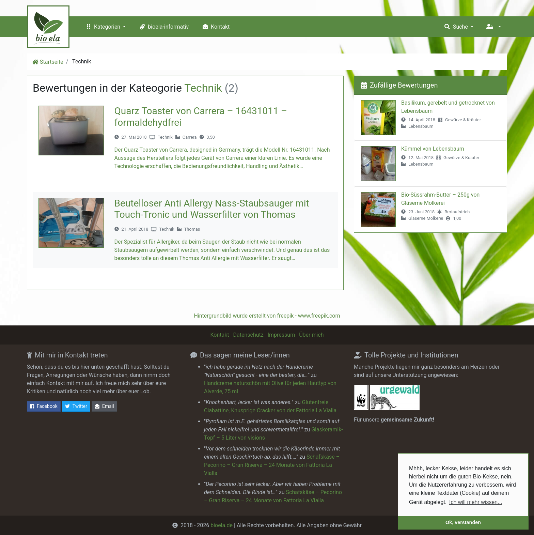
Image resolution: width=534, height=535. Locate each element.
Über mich (311, 335)
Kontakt (215, 26)
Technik (165, 137)
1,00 (457, 218)
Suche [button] (456, 26)
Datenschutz (248, 335)
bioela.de (221, 525)
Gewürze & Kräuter (463, 119)
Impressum (281, 335)
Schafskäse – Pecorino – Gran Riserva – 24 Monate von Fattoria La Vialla (272, 465)
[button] (493, 26)
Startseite (51, 62)
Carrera (190, 137)
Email (104, 406)
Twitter (76, 406)
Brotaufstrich (457, 211)
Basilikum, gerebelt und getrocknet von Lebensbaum (448, 107)
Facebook (44, 406)
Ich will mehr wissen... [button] (475, 502)
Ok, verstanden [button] (463, 522)
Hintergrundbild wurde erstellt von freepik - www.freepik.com (267, 315)
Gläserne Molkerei (425, 218)
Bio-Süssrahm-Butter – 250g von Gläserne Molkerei (440, 199)
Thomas (192, 229)
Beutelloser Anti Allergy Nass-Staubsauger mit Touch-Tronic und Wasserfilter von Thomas (211, 209)
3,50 (211, 137)
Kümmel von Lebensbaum (432, 149)
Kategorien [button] (103, 26)
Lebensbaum (421, 126)
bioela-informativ (163, 26)
